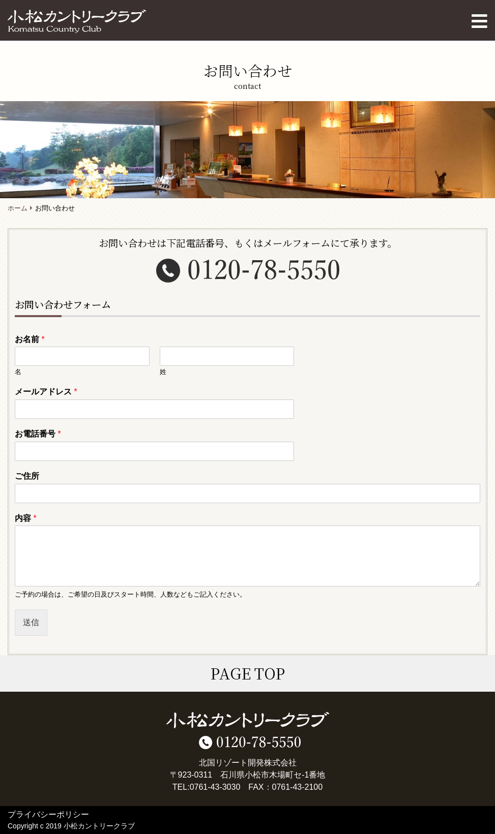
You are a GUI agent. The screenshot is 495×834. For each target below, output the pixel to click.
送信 (31, 622)
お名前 (30, 339)
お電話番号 (38, 433)
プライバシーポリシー (48, 814)
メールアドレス (46, 391)
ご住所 (27, 476)
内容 (26, 518)
